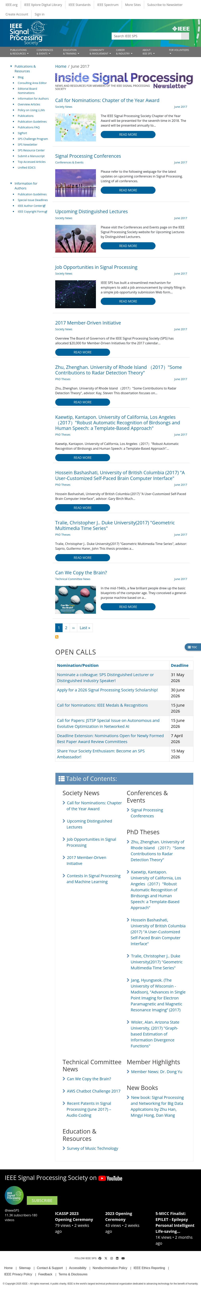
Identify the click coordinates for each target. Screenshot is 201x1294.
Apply (185, 36)
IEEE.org (11, 5)
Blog (21, 77)
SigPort (22, 133)
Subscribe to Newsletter (165, 5)
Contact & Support (50, 1268)
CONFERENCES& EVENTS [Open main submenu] (45, 51)
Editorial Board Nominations (27, 91)
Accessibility (77, 1268)
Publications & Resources (25, 68)
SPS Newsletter (27, 144)
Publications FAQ (29, 127)
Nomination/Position (79, 665)
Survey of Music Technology (92, 1148)
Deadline (180, 665)
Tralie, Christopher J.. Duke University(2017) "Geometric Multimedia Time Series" (157, 961)
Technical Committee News (72, 579)
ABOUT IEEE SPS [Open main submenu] (148, 51)
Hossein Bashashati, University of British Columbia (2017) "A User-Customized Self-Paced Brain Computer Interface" (158, 931)
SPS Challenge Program (33, 139)
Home (61, 66)
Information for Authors (33, 98)
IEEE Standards (80, 5)
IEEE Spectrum (107, 5)
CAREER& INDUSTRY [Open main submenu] (123, 51)
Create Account (17, 14)
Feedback (45, 1274)
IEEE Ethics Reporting (149, 1268)
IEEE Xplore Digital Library (43, 5)
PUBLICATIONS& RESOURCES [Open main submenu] (18, 51)
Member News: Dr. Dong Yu (156, 1071)
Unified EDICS (27, 167)
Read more (128, 134)
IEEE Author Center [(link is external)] (31, 206)
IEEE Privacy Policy (18, 1274)
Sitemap (25, 1268)
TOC (192, 647)
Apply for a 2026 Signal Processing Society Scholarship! (107, 690)
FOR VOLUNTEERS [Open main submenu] (179, 50)
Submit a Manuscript (31, 156)
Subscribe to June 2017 (56, 636)
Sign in (39, 14)
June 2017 (180, 107)
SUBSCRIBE (42, 1200)
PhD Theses (62, 379)
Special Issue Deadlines (33, 200)
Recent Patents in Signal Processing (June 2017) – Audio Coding (89, 1109)
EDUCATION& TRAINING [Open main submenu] (70, 51)
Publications (26, 116)
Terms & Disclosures (73, 1274)
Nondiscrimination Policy (110, 1268)
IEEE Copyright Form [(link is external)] (32, 211)
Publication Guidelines (32, 121)
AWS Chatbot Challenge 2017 (94, 1091)
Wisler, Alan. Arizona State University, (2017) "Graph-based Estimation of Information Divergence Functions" (155, 1034)
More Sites (133, 5)
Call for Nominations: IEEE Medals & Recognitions (102, 705)
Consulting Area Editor (32, 83)
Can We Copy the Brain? (89, 1078)
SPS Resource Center (31, 150)
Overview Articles (29, 104)
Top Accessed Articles (32, 162)
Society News (63, 107)
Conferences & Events (69, 162)
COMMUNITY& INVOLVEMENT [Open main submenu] (99, 51)
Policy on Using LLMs (31, 110)
